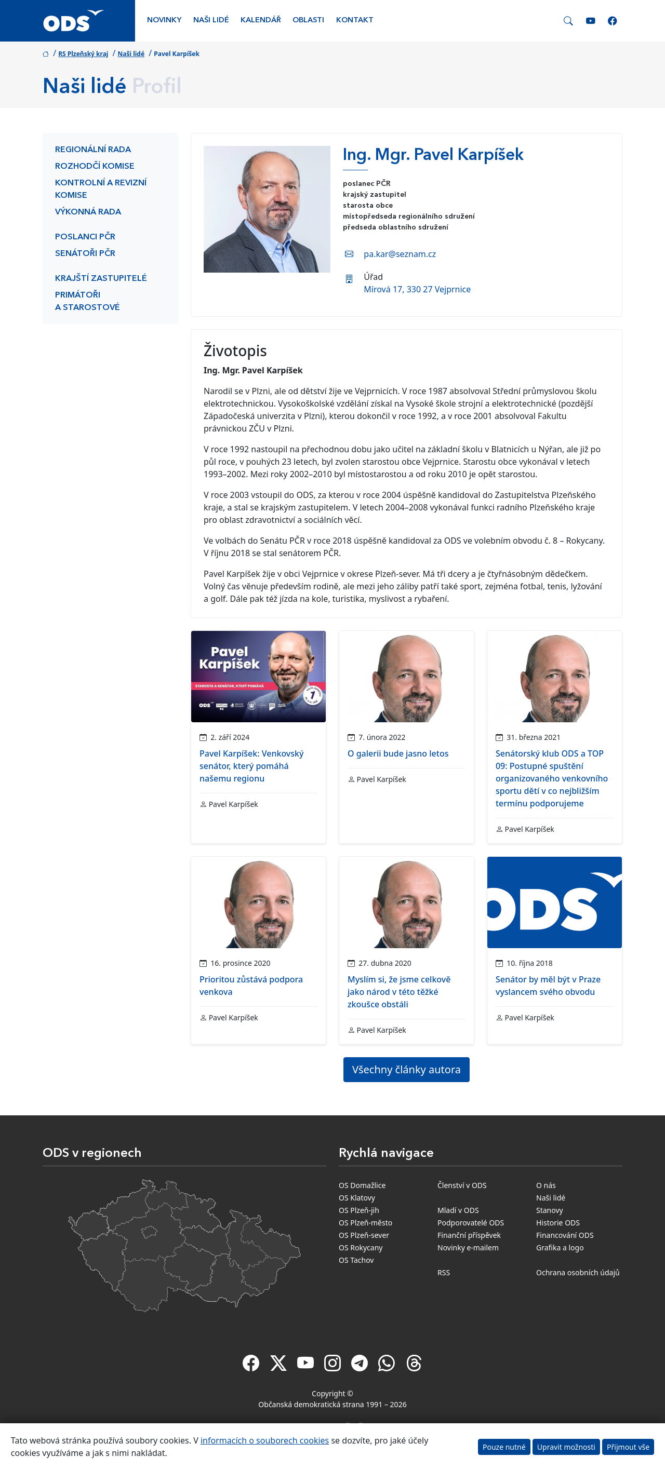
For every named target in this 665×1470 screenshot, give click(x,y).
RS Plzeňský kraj (83, 53)
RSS (443, 1272)
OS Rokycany (360, 1247)
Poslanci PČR (85, 237)
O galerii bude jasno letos (398, 753)
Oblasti (308, 20)
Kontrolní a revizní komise (101, 189)
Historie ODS (558, 1223)
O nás (546, 1185)
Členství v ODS (462, 1185)
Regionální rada (93, 150)
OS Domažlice (362, 1185)
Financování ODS (565, 1235)
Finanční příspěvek (469, 1235)
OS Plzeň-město (365, 1223)
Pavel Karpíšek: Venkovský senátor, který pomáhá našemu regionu (251, 766)
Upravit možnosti (566, 1447)
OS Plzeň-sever (364, 1235)
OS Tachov (356, 1260)
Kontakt (355, 20)
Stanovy (549, 1210)
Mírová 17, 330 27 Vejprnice (417, 289)
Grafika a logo (560, 1247)
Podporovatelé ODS (470, 1223)
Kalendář (261, 20)
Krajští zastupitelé (101, 279)
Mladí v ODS (458, 1210)
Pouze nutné (504, 1447)
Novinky (164, 20)
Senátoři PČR (85, 254)
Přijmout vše (628, 1447)
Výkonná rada (88, 212)
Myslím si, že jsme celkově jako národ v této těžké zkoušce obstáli (399, 992)
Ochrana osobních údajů (578, 1272)
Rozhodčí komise (95, 167)
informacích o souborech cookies (265, 1440)
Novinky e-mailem (468, 1247)
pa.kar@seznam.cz (400, 254)
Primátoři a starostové (87, 301)
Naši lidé (211, 20)
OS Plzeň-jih (359, 1210)
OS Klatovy (357, 1198)
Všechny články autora (406, 1069)
